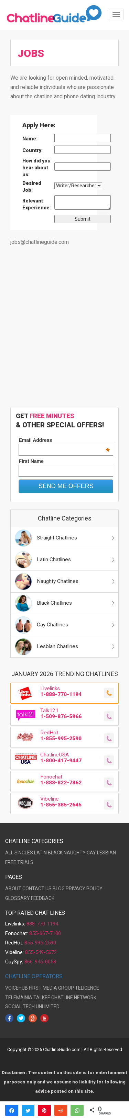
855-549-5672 (41, 952)
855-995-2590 (40, 943)
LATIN (40, 852)
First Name (31, 461)
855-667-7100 (45, 933)
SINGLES (23, 852)
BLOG (59, 888)
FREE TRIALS (19, 862)
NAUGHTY (75, 852)
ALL (9, 852)
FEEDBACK (42, 898)
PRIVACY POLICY (84, 888)
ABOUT (13, 888)
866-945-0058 (40, 962)
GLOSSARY (17, 898)
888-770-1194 (42, 924)
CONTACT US (37, 888)
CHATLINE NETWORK (73, 997)
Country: (32, 150)
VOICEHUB (16, 988)
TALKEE (41, 997)
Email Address (64, 440)
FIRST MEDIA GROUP (51, 988)
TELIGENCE (87, 988)
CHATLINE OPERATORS (34, 976)
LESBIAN (106, 852)
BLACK (55, 852)
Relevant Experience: (36, 204)
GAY (91, 852)
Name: (29, 138)
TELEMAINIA (18, 997)
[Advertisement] (64, 330)
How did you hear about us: (36, 167)
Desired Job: (31, 186)
